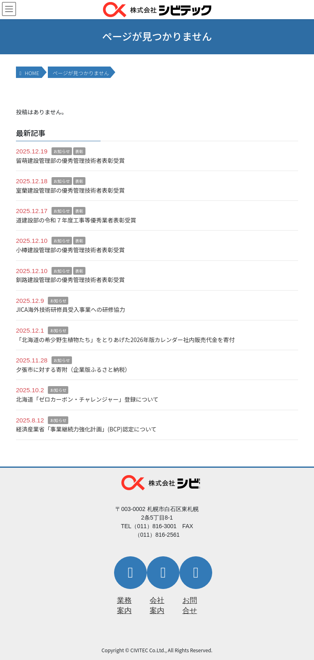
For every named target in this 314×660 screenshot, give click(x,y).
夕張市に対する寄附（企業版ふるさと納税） (73, 369)
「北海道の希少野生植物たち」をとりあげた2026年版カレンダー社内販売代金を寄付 (125, 340)
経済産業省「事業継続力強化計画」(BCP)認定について (86, 429)
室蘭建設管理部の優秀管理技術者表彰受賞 (70, 190)
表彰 (79, 151)
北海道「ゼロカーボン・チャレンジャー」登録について (87, 399)
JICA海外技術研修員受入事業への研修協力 (70, 309)
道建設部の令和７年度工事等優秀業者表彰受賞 (76, 220)
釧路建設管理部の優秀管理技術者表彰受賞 (70, 280)
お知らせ (62, 151)
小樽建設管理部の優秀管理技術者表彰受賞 (70, 250)
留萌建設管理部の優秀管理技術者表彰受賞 (70, 160)
